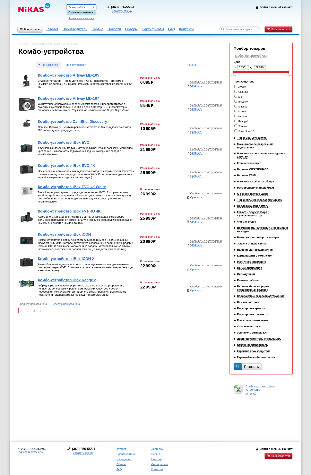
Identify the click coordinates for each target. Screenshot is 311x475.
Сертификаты (153, 29)
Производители (74, 29)
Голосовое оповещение (252, 320)
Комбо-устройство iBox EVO (63, 142)
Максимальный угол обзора (255, 181)
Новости (114, 29)
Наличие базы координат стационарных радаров (253, 288)
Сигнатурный (246, 274)
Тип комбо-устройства (252, 137)
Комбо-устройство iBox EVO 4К (66, 166)
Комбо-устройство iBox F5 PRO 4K (69, 211)
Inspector (243, 101)
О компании (123, 459)
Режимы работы (248, 280)
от (235, 67)
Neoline (242, 116)
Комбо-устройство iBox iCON (64, 234)
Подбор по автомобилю (250, 55)
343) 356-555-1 (123, 7)
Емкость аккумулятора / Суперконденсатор (253, 213)
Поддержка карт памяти (252, 205)
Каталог (52, 29)
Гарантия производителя (253, 351)
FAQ (171, 29)
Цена (237, 61)
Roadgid (243, 121)
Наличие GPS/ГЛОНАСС (253, 169)
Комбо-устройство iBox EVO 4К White (72, 187)
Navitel (242, 111)
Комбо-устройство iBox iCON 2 (66, 259)
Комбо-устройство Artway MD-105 (68, 75)
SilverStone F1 (246, 131)
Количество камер (249, 163)
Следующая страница (66, 303)
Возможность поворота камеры (258, 237)
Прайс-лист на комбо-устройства (260, 388)
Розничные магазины (81, 18)
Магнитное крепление (251, 261)
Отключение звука (249, 326)
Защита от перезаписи (252, 243)
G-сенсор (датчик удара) (253, 193)
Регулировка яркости (251, 308)
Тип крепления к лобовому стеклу (259, 199)
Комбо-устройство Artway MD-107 (68, 98)
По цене (192, 64)
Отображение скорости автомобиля (260, 295)
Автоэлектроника (41, 43)
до (251, 67)
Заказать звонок (122, 10)
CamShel (243, 91)
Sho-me (242, 126)
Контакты (186, 29)
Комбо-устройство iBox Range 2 (67, 280)
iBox (240, 96)
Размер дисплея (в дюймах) (255, 187)
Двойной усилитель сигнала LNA (259, 338)
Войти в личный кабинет (276, 448)
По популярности (76, 64)
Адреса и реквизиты (30, 452)
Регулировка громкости (252, 314)
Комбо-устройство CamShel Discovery (72, 122)
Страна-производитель (252, 344)
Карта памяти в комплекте (254, 255)
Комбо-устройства (65, 43)
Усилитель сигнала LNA (253, 332)
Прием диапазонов (249, 267)
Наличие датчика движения (255, 249)
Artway (242, 87)
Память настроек (248, 302)
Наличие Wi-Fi (246, 175)
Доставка (157, 448)
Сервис (97, 29)
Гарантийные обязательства (256, 357)
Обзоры (131, 29)
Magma (242, 106)
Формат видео (246, 221)
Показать (247, 366)
